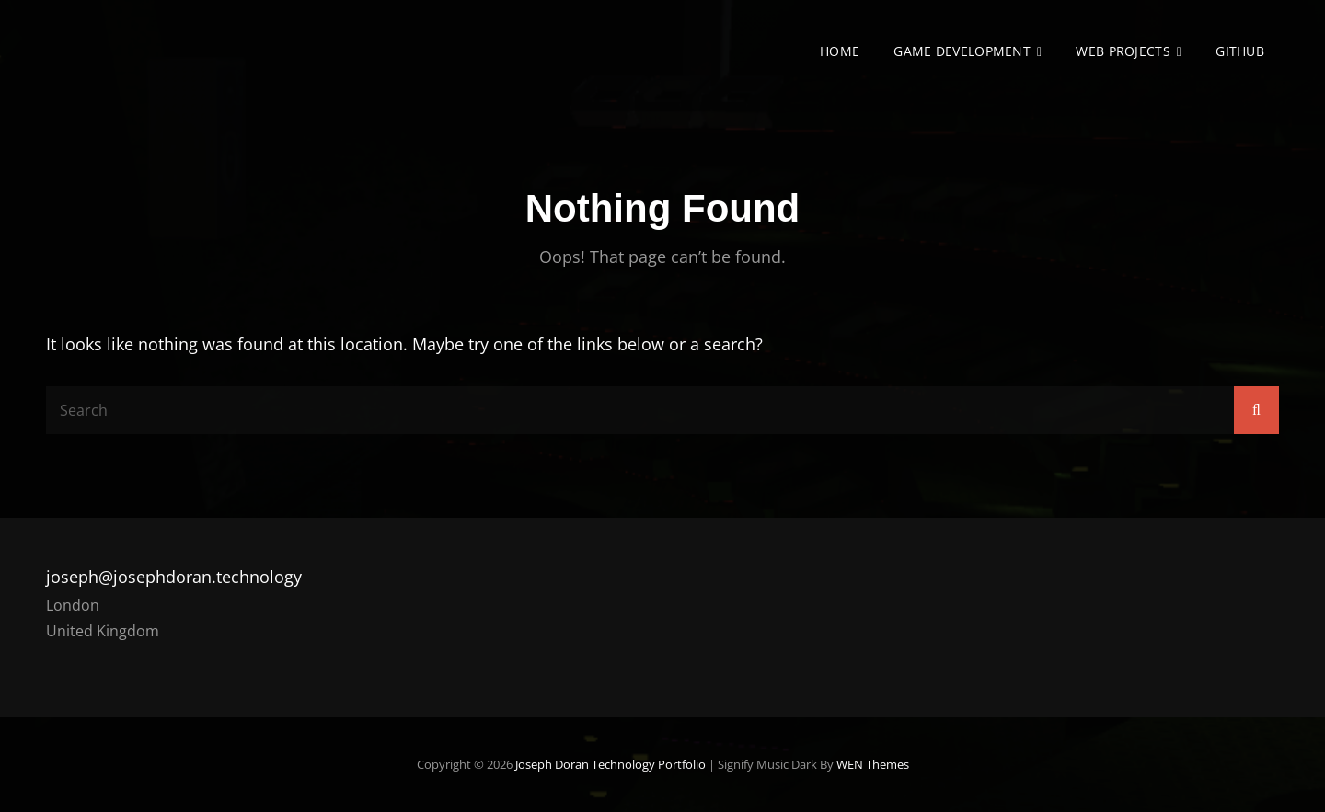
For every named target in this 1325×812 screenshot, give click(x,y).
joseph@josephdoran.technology (174, 577)
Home (839, 51)
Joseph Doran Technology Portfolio (610, 764)
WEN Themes (872, 764)
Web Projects (1122, 51)
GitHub (1240, 51)
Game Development (962, 51)
